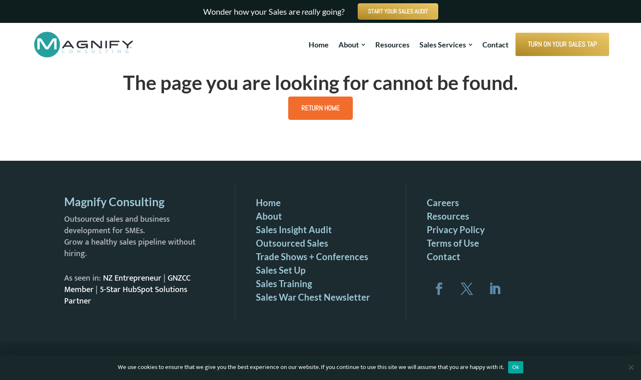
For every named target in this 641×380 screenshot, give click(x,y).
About (269, 216)
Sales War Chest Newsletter (313, 297)
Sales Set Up (280, 270)
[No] (631, 367)
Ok (515, 367)
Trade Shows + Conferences (312, 256)
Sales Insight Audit (294, 229)
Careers (443, 202)
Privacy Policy (456, 229)
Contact (443, 256)
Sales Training (284, 283)
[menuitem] (319, 44)
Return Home (320, 107)
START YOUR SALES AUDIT (398, 11)
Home (268, 202)
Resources (448, 216)
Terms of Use (453, 243)
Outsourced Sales (292, 243)
